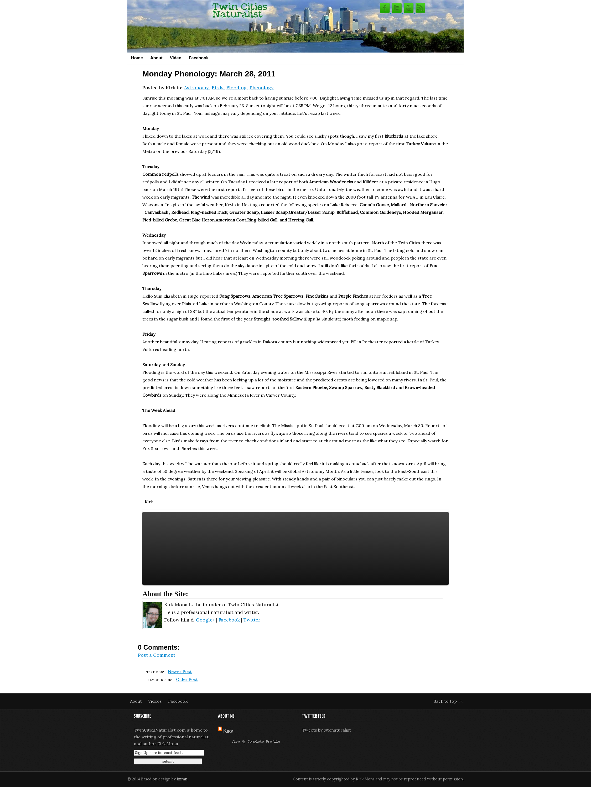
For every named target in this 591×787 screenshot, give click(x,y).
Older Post (187, 679)
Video (176, 57)
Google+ (206, 620)
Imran (182, 779)
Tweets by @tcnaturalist (326, 730)
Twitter (251, 620)
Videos (155, 701)
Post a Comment (156, 655)
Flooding (237, 88)
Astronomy (197, 88)
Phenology (262, 88)
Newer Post (180, 671)
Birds (218, 88)
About (156, 57)
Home (137, 57)
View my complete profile (256, 742)
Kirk (228, 731)
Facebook (199, 57)
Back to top (445, 701)
